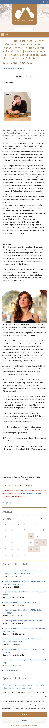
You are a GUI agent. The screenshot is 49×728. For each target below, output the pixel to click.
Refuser (24, 720)
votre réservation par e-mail (32, 493)
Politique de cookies (16, 725)
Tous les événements (12, 670)
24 (31, 549)
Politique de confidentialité (30, 725)
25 (37, 549)
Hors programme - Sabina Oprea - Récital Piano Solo (23, 621)
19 (43, 543)
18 (37, 543)
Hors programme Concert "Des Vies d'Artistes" (21, 602)
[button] (46, 697)
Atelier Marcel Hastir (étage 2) (13, 68)
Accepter (24, 714)
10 (31, 536)
